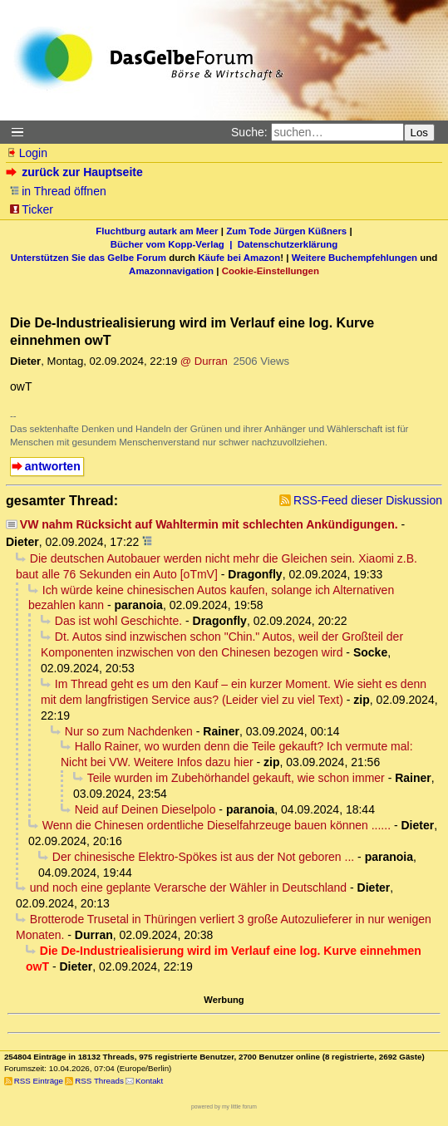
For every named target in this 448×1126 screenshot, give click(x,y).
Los (420, 132)
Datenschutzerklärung (287, 244)
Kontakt (149, 1080)
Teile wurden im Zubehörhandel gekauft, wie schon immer (236, 777)
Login (26, 153)
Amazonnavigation (171, 271)
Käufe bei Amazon (239, 258)
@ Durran (204, 361)
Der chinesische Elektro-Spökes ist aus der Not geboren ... (203, 856)
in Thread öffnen (57, 191)
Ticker (31, 209)
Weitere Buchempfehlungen (354, 258)
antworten (53, 466)
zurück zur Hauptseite (76, 172)
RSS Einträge (38, 1080)
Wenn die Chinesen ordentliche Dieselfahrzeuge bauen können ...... (216, 825)
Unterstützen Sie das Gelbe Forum (88, 258)
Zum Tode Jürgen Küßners (286, 231)
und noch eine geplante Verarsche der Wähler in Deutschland (188, 887)
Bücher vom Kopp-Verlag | (174, 244)
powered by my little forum (224, 1106)
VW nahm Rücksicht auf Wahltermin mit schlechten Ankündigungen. (209, 524)
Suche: (249, 132)
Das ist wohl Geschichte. (118, 620)
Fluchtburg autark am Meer (157, 231)
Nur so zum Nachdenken (129, 731)
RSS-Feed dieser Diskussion (367, 500)
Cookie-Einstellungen (270, 271)
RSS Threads (99, 1080)
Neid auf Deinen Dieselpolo (145, 809)
